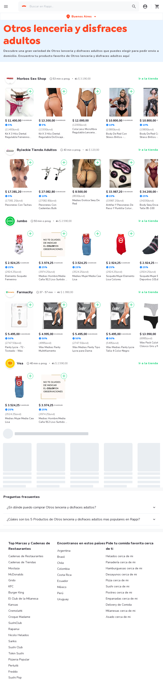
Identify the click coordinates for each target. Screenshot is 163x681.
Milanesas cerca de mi (120, 611)
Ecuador (62, 581)
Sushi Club (15, 647)
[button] (82, 16)
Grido (12, 580)
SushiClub (15, 623)
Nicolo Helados (18, 635)
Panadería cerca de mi (120, 562)
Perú (60, 593)
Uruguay (63, 599)
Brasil (61, 557)
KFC (10, 586)
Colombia (63, 569)
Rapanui (13, 629)
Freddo (13, 672)
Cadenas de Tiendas (22, 562)
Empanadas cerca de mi (122, 599)
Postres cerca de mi (119, 593)
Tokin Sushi (16, 653)
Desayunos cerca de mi (121, 574)
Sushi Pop (15, 678)
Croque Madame (19, 617)
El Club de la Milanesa (23, 599)
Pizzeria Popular (18, 659)
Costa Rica (64, 575)
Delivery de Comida (119, 605)
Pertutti (13, 666)
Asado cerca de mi (118, 617)
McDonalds (15, 574)
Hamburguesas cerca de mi (124, 568)
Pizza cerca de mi (117, 580)
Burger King (16, 593)
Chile (60, 563)
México (61, 587)
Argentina (63, 551)
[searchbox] (78, 6)
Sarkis (12, 641)
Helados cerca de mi (119, 556)
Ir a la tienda (148, 79)
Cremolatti (15, 611)
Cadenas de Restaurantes (25, 556)
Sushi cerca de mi (117, 586)
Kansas (13, 605)
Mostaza (14, 568)
